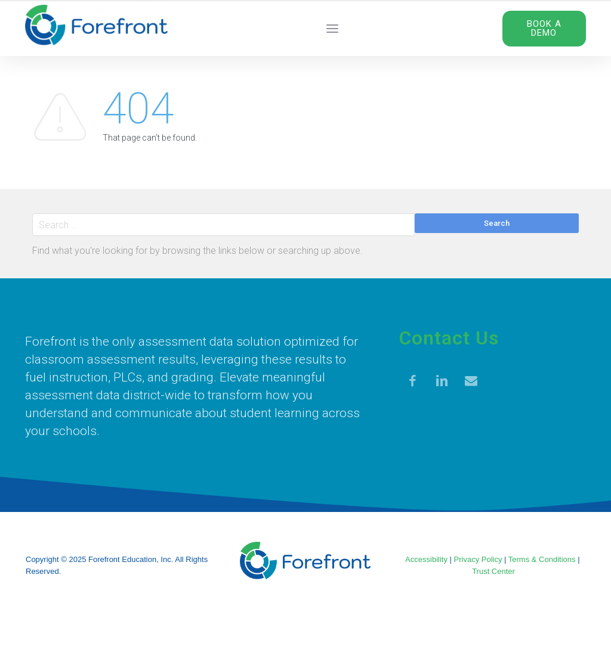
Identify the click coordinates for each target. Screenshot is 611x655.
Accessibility (426, 559)
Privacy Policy (478, 559)
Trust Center (493, 571)
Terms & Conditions (542, 559)
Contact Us (449, 338)
